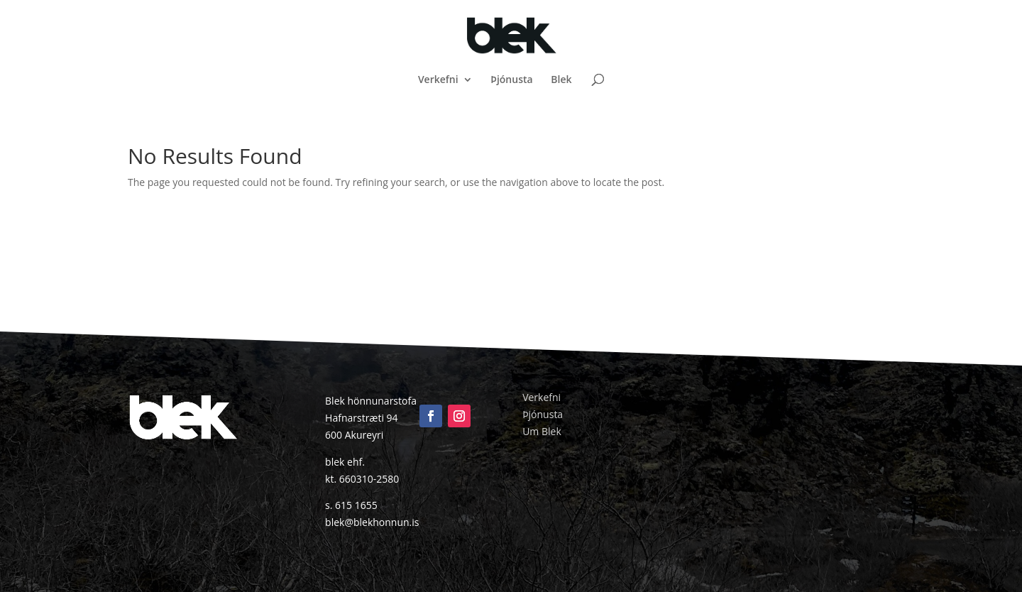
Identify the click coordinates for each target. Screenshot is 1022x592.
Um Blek (541, 431)
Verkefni (438, 80)
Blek (561, 80)
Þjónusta (511, 80)
